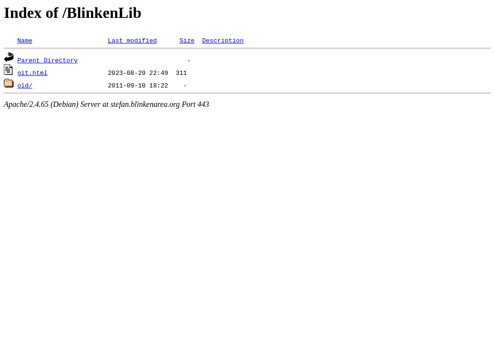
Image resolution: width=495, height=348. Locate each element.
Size (186, 40)
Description (223, 40)
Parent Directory (47, 60)
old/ (24, 85)
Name (24, 40)
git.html (32, 72)
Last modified (132, 40)
